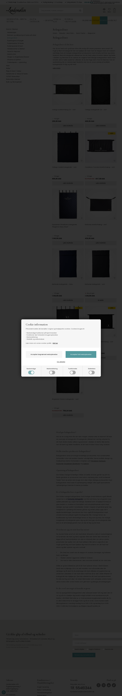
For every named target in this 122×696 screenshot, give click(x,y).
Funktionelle (72, 371)
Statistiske (91, 371)
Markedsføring (52, 371)
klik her (55, 343)
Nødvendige (31, 371)
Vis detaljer (61, 362)
